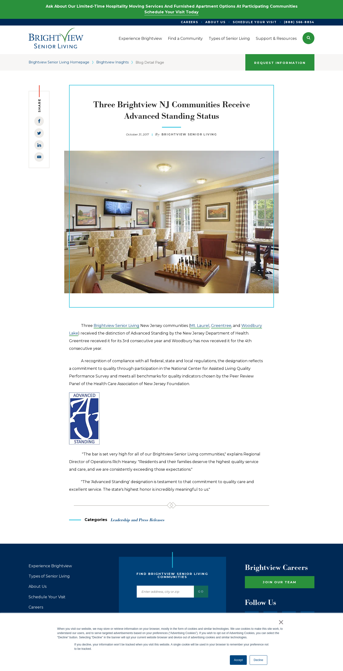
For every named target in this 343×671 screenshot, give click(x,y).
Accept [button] (238, 660)
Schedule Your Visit (47, 597)
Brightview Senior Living (116, 325)
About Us (37, 586)
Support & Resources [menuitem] (276, 38)
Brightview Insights (112, 62)
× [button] (281, 622)
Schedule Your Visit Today (171, 12)
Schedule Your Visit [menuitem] (255, 22)
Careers (36, 607)
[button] (308, 38)
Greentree (221, 325)
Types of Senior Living (49, 576)
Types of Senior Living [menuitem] (229, 38)
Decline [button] (258, 660)
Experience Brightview (50, 566)
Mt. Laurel (199, 325)
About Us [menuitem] (215, 22)
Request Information (280, 63)
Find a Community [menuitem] (185, 38)
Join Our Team (279, 582)
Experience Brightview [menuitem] (140, 38)
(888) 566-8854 (299, 22)
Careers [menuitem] (189, 22)
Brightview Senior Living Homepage (59, 62)
